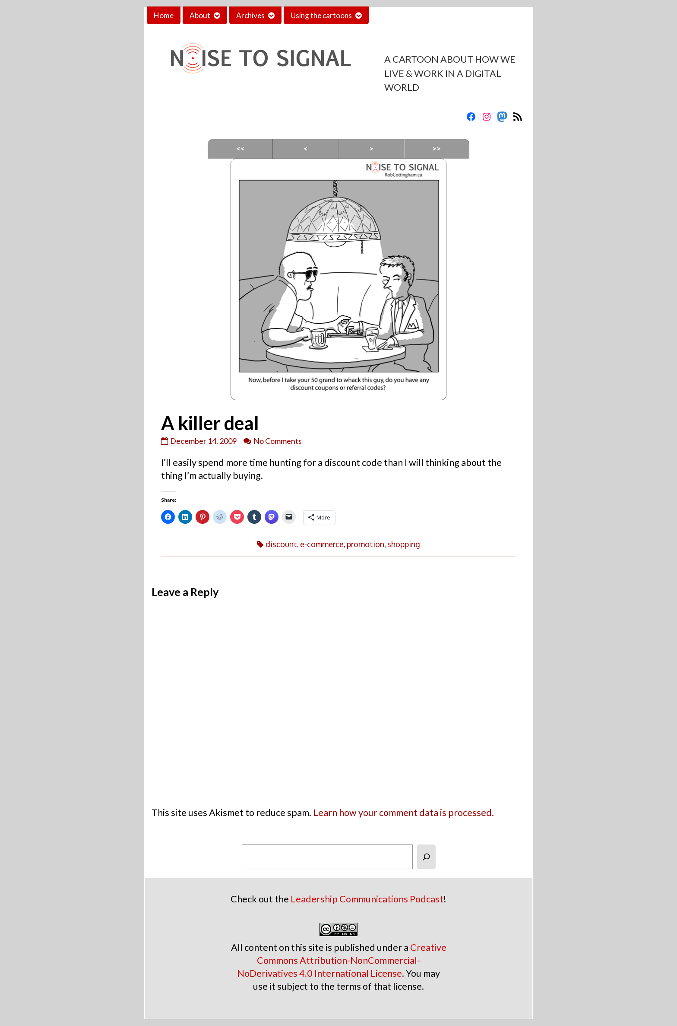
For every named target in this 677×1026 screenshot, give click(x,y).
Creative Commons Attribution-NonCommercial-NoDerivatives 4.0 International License (341, 960)
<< (240, 148)
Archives (250, 15)
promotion (365, 544)
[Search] (426, 856)
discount (281, 544)
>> (436, 148)
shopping (403, 544)
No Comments (277, 441)
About (200, 15)
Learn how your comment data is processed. (403, 812)
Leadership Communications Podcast (367, 899)
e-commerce (322, 544)
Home (164, 15)
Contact (389, 15)
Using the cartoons (321, 15)
